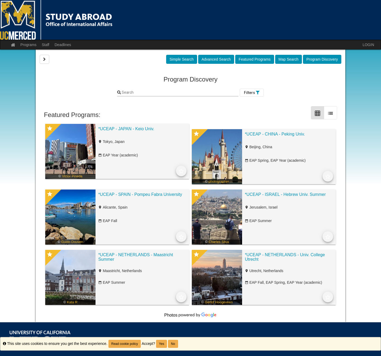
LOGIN (368, 45)
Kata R (72, 302)
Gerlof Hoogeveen (219, 302)
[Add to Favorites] (181, 171)
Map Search (288, 59)
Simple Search (182, 59)
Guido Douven (72, 242)
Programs (28, 45)
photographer (218, 181)
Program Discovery (322, 59)
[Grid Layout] (317, 112)
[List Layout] (330, 112)
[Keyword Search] (179, 93)
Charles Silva (219, 242)
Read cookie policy (124, 344)
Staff (45, 45)
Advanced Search (216, 59)
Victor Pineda (72, 176)
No (173, 344)
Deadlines (63, 45)
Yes (161, 344)
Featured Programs (255, 59)
